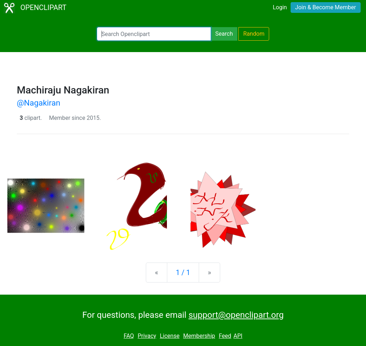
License (169, 335)
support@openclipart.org (235, 315)
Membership (199, 335)
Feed (225, 335)
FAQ (129, 335)
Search (224, 33)
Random (253, 33)
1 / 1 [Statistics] (183, 272)
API (237, 335)
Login (280, 7)
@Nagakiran (38, 102)
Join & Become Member (325, 7)
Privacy (147, 335)
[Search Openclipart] (154, 34)
